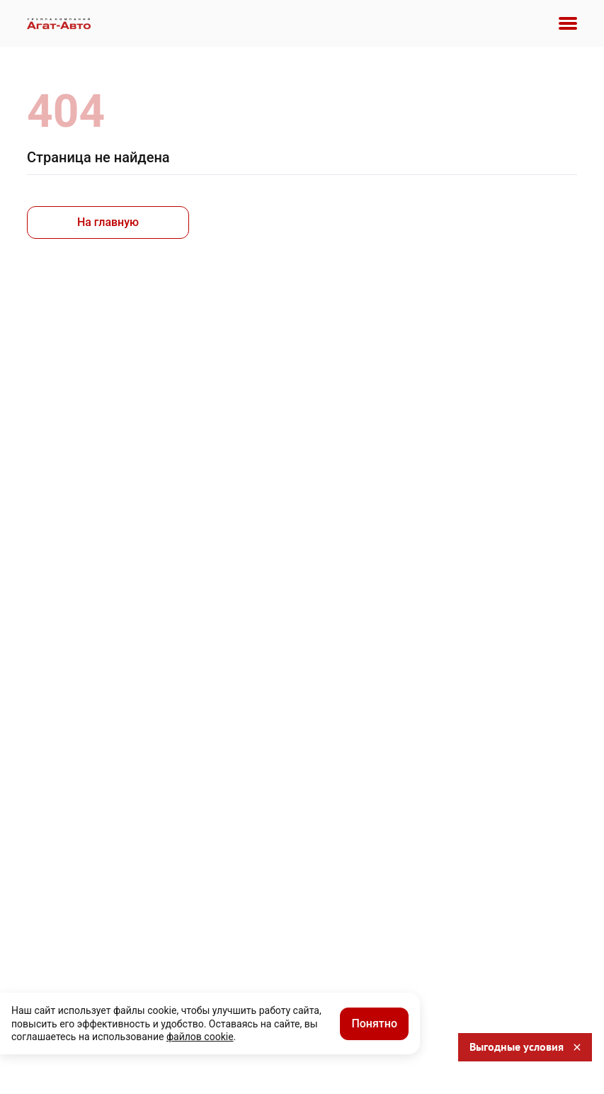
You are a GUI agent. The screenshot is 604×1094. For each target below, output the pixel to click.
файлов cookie (200, 1036)
